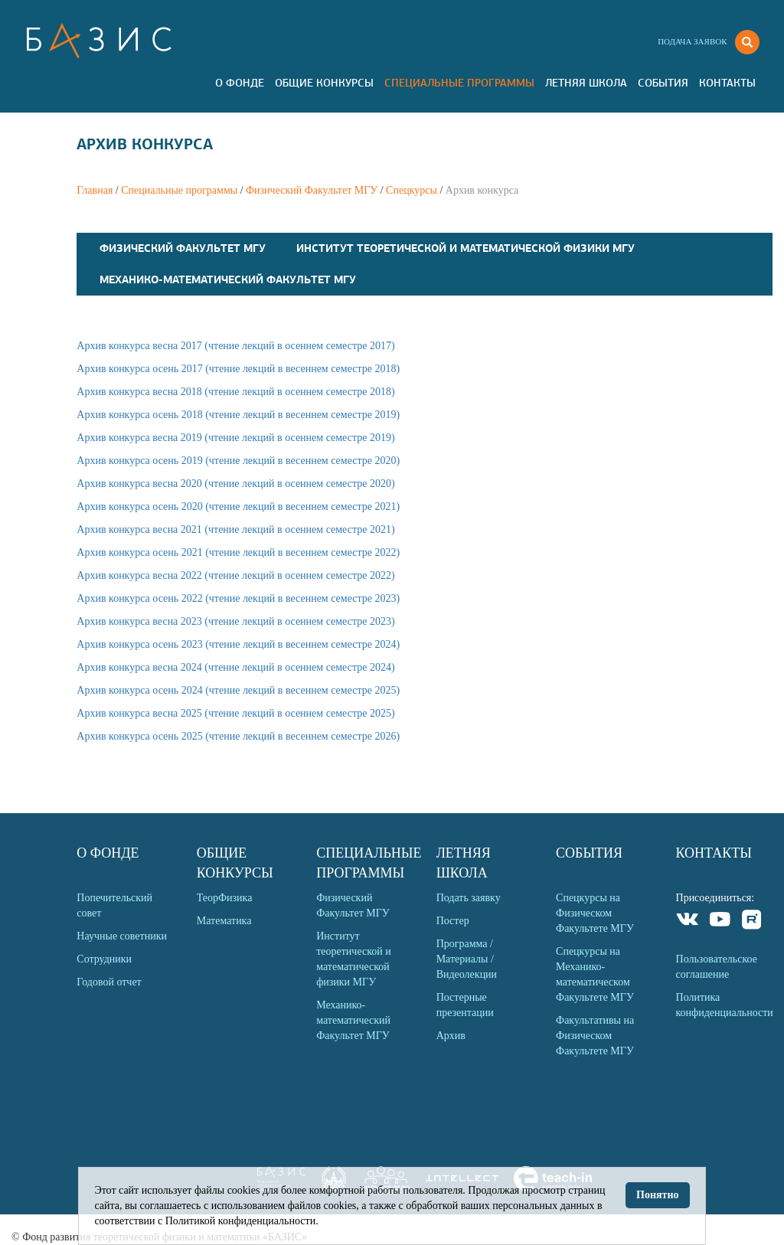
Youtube (720, 921)
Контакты (727, 83)
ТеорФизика (225, 898)
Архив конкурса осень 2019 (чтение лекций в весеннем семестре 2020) (238, 460)
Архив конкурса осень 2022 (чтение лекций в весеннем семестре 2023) (238, 598)
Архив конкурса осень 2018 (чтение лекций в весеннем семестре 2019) (238, 414)
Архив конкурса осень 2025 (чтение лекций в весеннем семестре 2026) (238, 736)
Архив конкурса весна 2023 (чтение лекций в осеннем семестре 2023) (235, 621)
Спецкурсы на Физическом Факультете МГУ (595, 913)
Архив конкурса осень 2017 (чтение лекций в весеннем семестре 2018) (238, 368)
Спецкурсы (411, 190)
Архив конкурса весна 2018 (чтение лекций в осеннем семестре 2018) (235, 391)
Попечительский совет (114, 905)
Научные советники (122, 936)
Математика (224, 920)
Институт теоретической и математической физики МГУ (465, 248)
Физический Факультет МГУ (311, 190)
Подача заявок (692, 41)
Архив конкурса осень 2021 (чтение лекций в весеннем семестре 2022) (238, 552)
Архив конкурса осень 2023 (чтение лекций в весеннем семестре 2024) (238, 644)
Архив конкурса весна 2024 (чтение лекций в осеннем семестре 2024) (235, 667)
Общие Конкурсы (324, 83)
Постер (452, 920)
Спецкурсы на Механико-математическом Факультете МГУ (595, 974)
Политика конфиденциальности (724, 1005)
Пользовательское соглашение (716, 966)
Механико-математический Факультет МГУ (228, 279)
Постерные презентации (465, 1005)
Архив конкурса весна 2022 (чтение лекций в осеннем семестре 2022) (235, 575)
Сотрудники (104, 959)
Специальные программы (459, 83)
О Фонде (239, 83)
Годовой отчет (109, 982)
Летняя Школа (586, 83)
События (663, 83)
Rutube (752, 921)
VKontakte (688, 921)
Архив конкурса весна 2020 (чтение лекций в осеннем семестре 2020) (235, 483)
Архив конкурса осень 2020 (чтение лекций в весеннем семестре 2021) (238, 506)
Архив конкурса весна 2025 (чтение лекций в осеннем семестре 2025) (235, 713)
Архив (451, 1035)
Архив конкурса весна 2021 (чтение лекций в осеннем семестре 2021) (235, 529)
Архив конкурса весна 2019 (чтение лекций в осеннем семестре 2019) (235, 437)
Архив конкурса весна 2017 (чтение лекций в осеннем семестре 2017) (235, 345)
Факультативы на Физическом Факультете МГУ (595, 1036)
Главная (95, 190)
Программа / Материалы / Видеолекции (466, 959)
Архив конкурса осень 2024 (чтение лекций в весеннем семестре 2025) (238, 690)
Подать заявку (468, 898)
